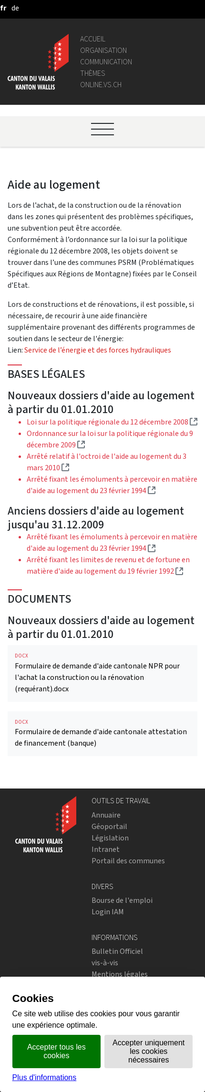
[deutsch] (15, 8)
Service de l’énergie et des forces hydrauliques (97, 350)
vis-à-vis (105, 963)
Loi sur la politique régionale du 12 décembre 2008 (112, 422)
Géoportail (109, 826)
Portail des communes (128, 861)
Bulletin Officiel (117, 951)
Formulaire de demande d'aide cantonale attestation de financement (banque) (102, 733)
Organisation (103, 50)
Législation (110, 838)
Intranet (106, 849)
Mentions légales (120, 974)
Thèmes (92, 73)
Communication (106, 62)
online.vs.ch (101, 85)
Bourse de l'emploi (122, 900)
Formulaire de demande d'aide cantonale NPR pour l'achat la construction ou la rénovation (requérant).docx (102, 673)
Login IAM (108, 912)
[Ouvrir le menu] (102, 129)
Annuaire (106, 815)
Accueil (92, 39)
